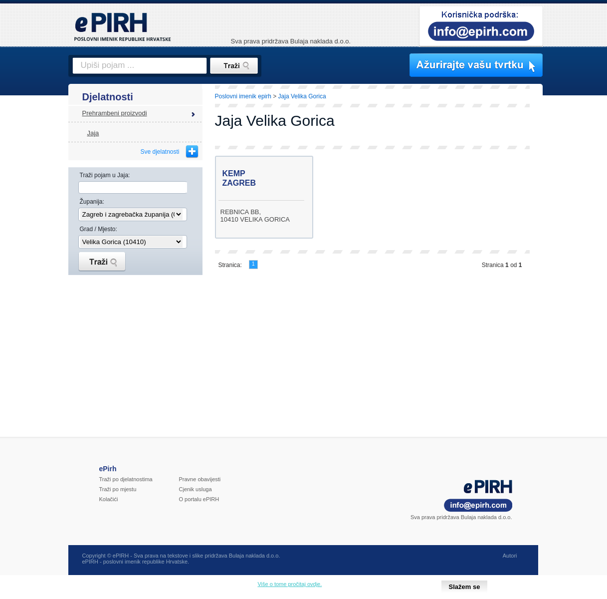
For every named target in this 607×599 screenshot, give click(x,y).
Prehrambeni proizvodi (114, 113)
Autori (510, 556)
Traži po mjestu (118, 489)
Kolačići (108, 499)
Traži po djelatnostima (126, 479)
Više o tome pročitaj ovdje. (289, 584)
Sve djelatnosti (159, 151)
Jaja (93, 133)
